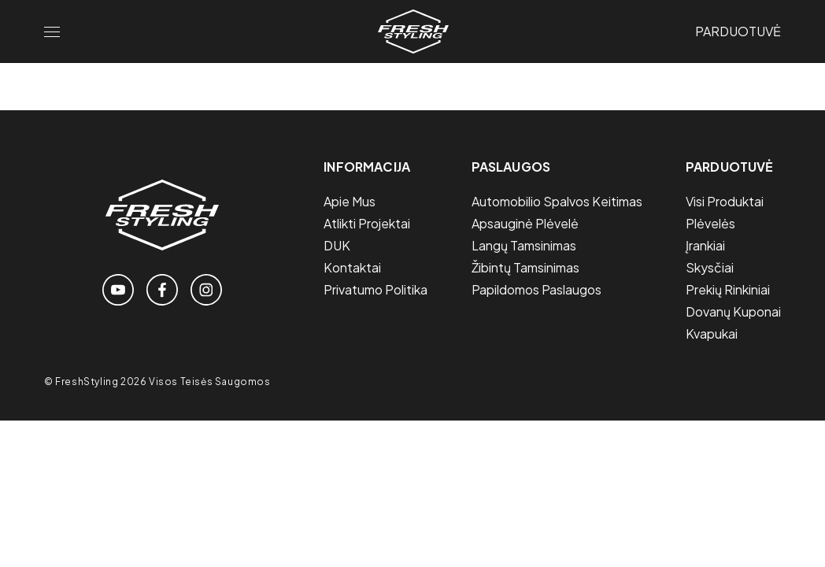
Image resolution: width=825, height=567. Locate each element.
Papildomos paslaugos (536, 289)
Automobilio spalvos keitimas (557, 201)
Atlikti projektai (367, 223)
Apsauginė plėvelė (525, 223)
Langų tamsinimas (524, 245)
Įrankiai (705, 245)
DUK (337, 245)
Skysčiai (710, 267)
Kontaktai (352, 267)
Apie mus (350, 201)
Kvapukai (712, 333)
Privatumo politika (375, 289)
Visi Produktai (725, 201)
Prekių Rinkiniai (728, 289)
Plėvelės (710, 223)
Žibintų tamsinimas (525, 267)
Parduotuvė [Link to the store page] (738, 31)
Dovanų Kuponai (733, 311)
